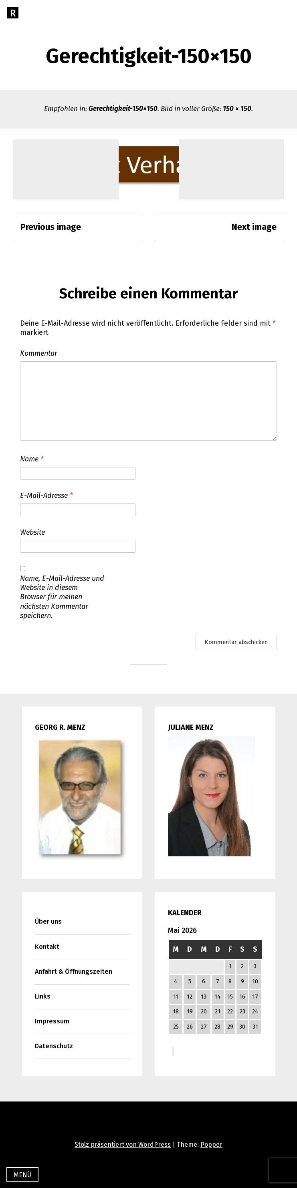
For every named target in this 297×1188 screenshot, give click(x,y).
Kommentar (38, 353)
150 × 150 (237, 109)
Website (32, 532)
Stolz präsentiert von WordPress (123, 1144)
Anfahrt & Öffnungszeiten (73, 971)
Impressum (52, 1021)
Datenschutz (54, 1046)
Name (32, 459)
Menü (22, 1175)
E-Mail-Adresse (46, 495)
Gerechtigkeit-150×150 (123, 109)
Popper (211, 1144)
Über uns (48, 921)
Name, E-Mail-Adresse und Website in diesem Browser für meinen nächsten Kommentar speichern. (62, 597)
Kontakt (47, 946)
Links (43, 996)
